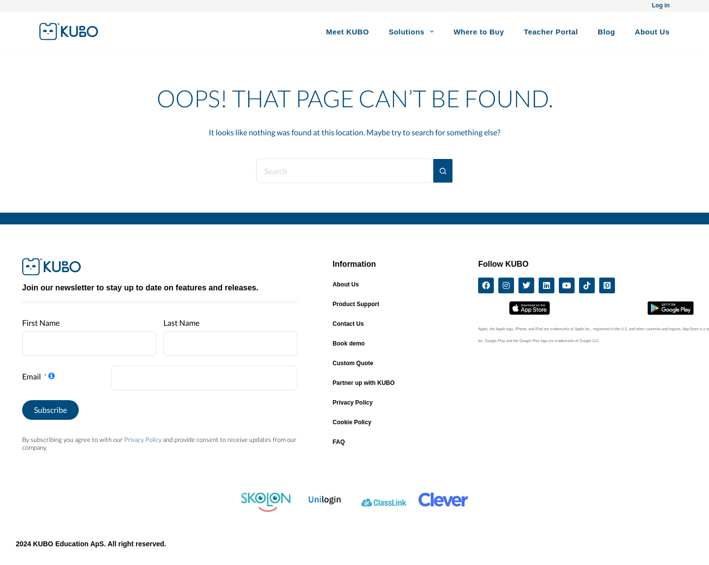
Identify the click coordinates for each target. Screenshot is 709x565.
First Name (41, 322)
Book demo (349, 343)
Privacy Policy (142, 439)
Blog (606, 32)
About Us (652, 32)
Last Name (181, 322)
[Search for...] (344, 170)
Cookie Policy (352, 422)
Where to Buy (478, 32)
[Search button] (443, 170)
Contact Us (348, 323)
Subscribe (50, 409)
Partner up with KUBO (364, 382)
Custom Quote (353, 363)
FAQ (339, 442)
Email (31, 376)
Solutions (413, 31)
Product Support (356, 304)
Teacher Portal (551, 32)
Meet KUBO (347, 32)
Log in (661, 5)
